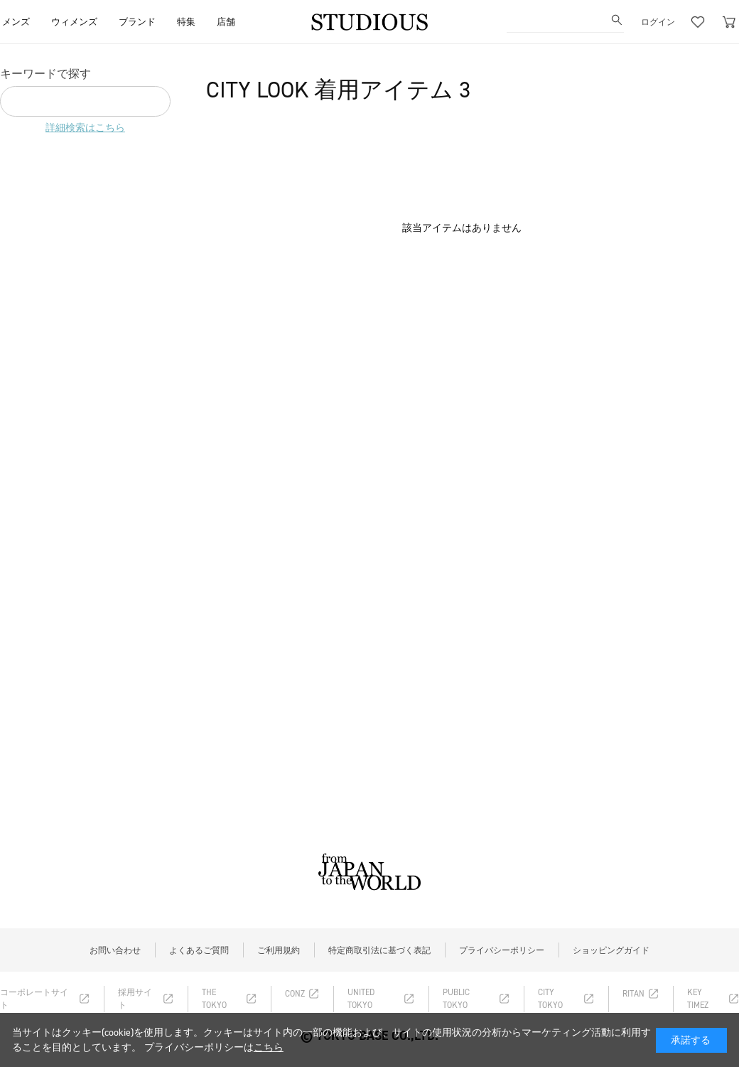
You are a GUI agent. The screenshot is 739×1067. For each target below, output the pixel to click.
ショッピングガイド (611, 950)
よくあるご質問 (199, 950)
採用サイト (135, 999)
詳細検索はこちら (85, 127)
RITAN (633, 993)
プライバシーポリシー (501, 950)
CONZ (295, 993)
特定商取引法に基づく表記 (379, 950)
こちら (269, 1047)
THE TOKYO (214, 999)
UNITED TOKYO (360, 999)
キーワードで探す (45, 73)
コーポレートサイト (34, 999)
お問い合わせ (115, 950)
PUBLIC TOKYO (456, 999)
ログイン (658, 22)
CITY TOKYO (550, 999)
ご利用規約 (278, 950)
